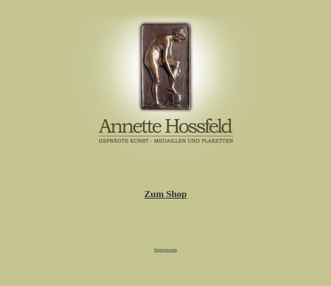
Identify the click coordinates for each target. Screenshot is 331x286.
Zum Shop (165, 194)
